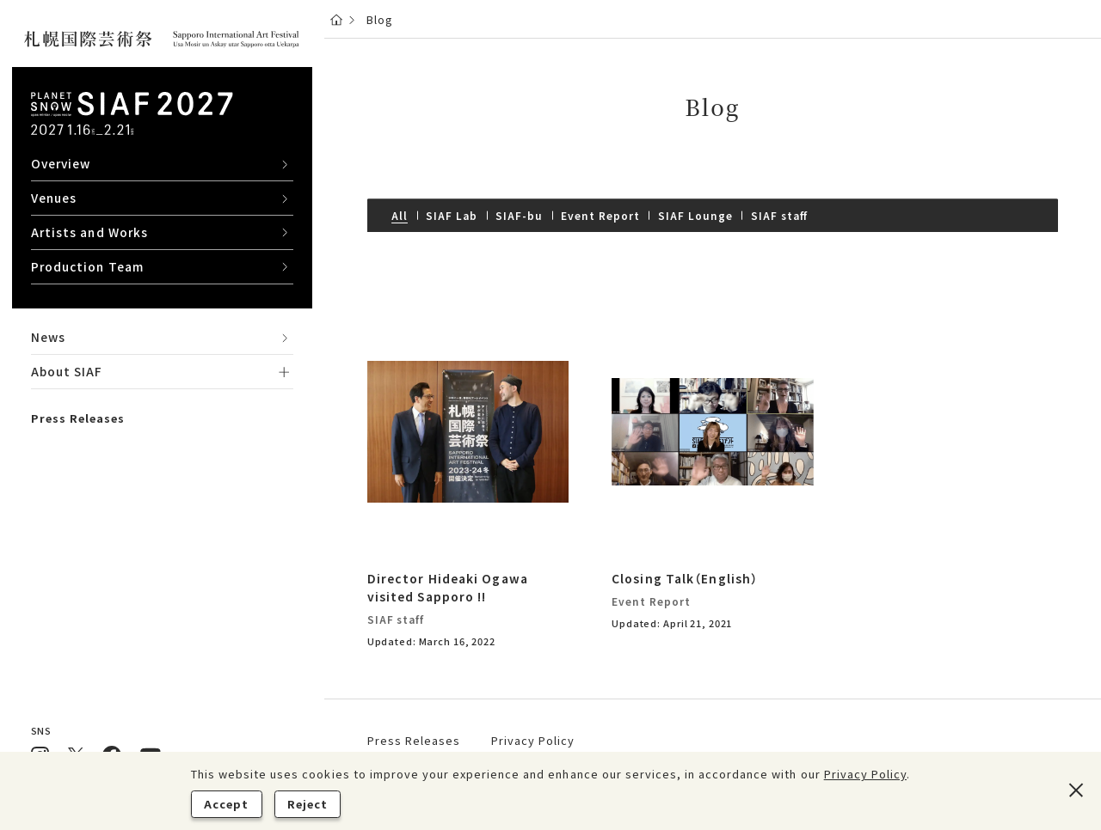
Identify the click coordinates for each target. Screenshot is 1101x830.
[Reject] (1075, 791)
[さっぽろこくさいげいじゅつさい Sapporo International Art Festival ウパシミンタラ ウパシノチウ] (161, 40)
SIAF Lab (451, 215)
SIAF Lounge (695, 215)
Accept (226, 804)
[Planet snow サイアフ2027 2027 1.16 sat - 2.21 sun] (132, 113)
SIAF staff (780, 215)
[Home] (336, 19)
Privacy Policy (865, 774)
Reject (307, 804)
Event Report (600, 215)
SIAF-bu (519, 215)
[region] (162, 415)
